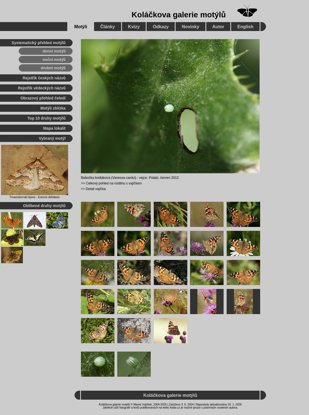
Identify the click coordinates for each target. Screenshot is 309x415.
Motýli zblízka (53, 108)
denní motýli (54, 51)
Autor (218, 26)
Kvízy (134, 26)
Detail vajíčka (96, 189)
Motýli (80, 26)
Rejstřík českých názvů (44, 78)
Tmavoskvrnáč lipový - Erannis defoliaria (34, 197)
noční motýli (54, 59)
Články (107, 26)
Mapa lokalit (54, 128)
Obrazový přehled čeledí (43, 98)
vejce (143, 178)
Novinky (190, 26)
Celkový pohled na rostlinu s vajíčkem (114, 183)
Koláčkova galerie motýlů (178, 14)
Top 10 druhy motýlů (46, 118)
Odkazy (161, 26)
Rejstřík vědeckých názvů (42, 88)
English (245, 26)
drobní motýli (53, 68)
